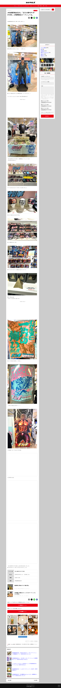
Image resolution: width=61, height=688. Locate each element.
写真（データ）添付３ (45, 108)
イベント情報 (35, 10)
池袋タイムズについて (45, 52)
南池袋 (36, 641)
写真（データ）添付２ (45, 104)
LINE (43, 5)
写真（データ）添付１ (45, 100)
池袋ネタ (42, 54)
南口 (32, 641)
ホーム (15, 5)
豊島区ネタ (43, 55)
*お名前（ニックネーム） (45, 76)
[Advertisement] (22, 108)
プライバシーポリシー (30, 684)
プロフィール (19, 5)
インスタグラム (26, 5)
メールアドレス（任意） (45, 81)
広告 (46, 5)
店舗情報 (42, 50)
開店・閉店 (40, 5)
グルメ (31, 5)
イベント (35, 5)
